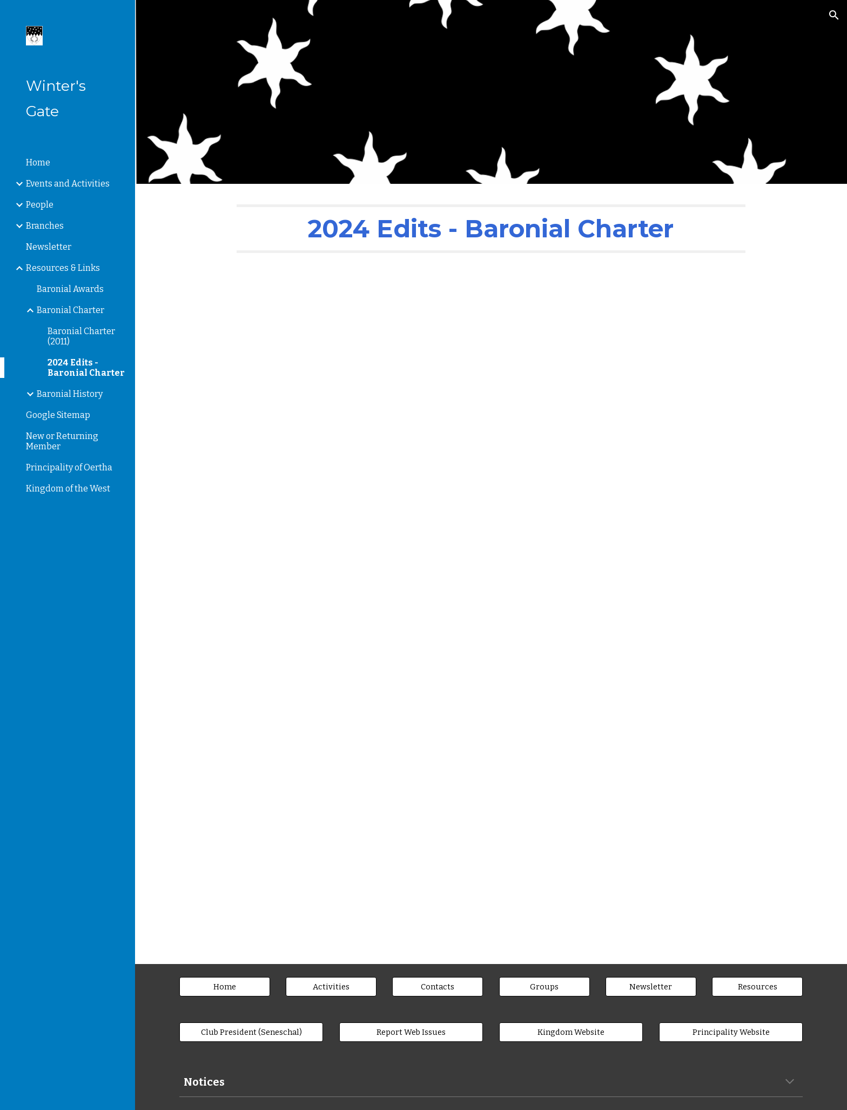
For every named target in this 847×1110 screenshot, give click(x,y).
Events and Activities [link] (68, 183)
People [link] (39, 205)
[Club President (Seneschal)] (251, 1032)
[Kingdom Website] (571, 1032)
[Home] (225, 987)
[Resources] (757, 987)
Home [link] (38, 162)
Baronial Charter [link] (70, 310)
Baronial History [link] (70, 394)
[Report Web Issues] (411, 1032)
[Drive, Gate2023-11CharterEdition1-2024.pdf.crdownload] (490, 606)
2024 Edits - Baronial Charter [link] (86, 367)
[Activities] (331, 987)
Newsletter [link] (48, 247)
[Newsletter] (651, 987)
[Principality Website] (731, 1032)
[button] (834, 15)
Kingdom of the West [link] (68, 488)
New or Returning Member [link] (62, 441)
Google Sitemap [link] (58, 415)
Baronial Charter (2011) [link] (81, 336)
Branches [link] (45, 226)
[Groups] (544, 987)
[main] (490, 229)
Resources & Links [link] (63, 268)
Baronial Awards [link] (70, 289)
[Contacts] (437, 987)
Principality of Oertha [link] (69, 467)
